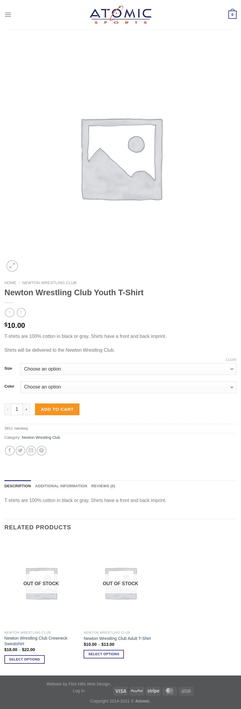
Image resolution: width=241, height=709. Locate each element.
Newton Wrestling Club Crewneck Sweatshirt (35, 641)
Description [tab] (17, 486)
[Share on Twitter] (20, 451)
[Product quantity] (17, 409)
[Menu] (7, 14)
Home (10, 283)
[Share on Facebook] (10, 451)
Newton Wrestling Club (49, 283)
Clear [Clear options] (231, 359)
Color (9, 386)
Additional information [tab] (61, 486)
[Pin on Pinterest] (41, 451)
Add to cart (57, 409)
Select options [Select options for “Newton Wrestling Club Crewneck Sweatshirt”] (24, 659)
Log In (78, 690)
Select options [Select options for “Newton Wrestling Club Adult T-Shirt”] (103, 654)
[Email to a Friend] (31, 451)
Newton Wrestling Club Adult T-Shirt (117, 638)
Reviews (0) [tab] (103, 486)
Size (8, 368)
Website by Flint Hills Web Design (78, 684)
